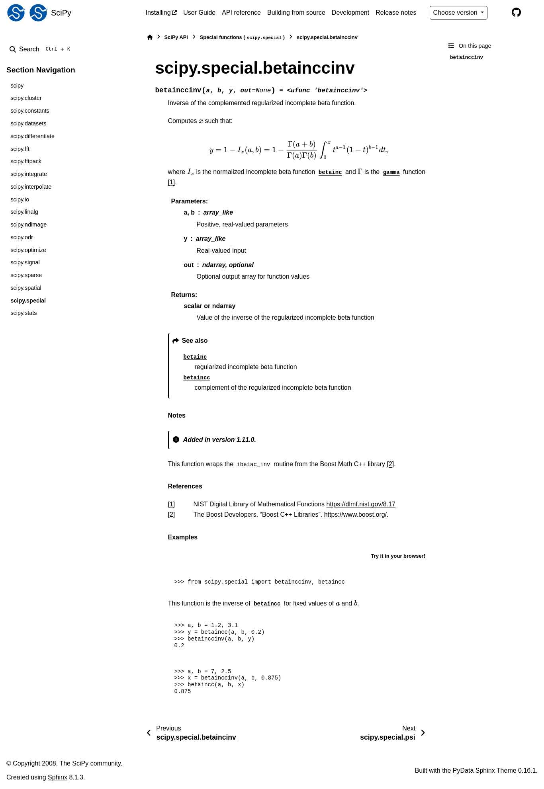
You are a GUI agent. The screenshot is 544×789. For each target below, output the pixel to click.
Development (350, 12)
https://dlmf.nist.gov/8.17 (361, 504)
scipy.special (28, 300)
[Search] (41, 49)
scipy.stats (23, 313)
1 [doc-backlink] (171, 504)
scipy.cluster (25, 98)
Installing (158, 12)
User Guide (199, 12)
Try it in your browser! (398, 556)
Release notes (396, 12)
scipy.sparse (26, 275)
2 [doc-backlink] (171, 514)
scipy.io (19, 199)
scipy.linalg (24, 212)
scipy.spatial (25, 288)
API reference (241, 12)
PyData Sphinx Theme (485, 770)
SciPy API (176, 37)
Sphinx (57, 777)
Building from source (296, 12)
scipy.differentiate (32, 136)
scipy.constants (29, 110)
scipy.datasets (28, 123)
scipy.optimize (28, 250)
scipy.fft (19, 149)
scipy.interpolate (30, 187)
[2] (390, 464)
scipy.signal (24, 262)
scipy (16, 85)
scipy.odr (21, 237)
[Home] (150, 37)
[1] (171, 182)
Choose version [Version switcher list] (456, 12)
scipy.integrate (28, 174)
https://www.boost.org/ (355, 514)
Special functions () (242, 37)
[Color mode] (499, 13)
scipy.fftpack (25, 161)
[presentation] (201, 121)
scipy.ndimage (28, 224)
